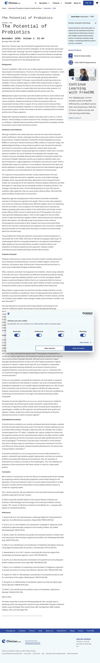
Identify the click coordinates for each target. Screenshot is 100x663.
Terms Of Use (36, 653)
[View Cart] (97, 3)
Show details (84, 342)
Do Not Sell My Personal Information (12, 653)
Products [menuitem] (56, 3)
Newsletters (62, 631)
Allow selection (49, 348)
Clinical (32, 631)
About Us (77, 3)
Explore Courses (75, 118)
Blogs (72, 631)
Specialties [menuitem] (43, 3)
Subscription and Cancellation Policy (55, 653)
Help (40, 631)
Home (4, 8)
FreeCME (68, 3)
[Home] (12, 3)
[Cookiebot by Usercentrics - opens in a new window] (83, 313)
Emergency (10, 631)
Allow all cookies (78, 348)
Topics (80, 631)
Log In (88, 3)
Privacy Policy (27, 653)
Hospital (22, 631)
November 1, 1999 (50, 8)
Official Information (72, 653)
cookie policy (39, 324)
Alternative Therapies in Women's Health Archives (24, 8)
